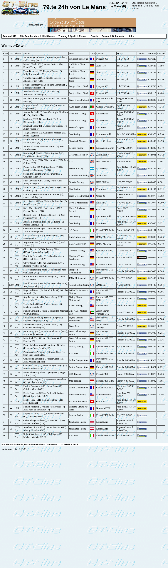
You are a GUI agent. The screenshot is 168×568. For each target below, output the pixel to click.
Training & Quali (66, 36)
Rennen (83, 36)
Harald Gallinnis (146, 2)
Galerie (94, 36)
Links (131, 36)
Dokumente (118, 36)
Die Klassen (48, 36)
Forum (105, 36)
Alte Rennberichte (29, 36)
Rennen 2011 (9, 36)
